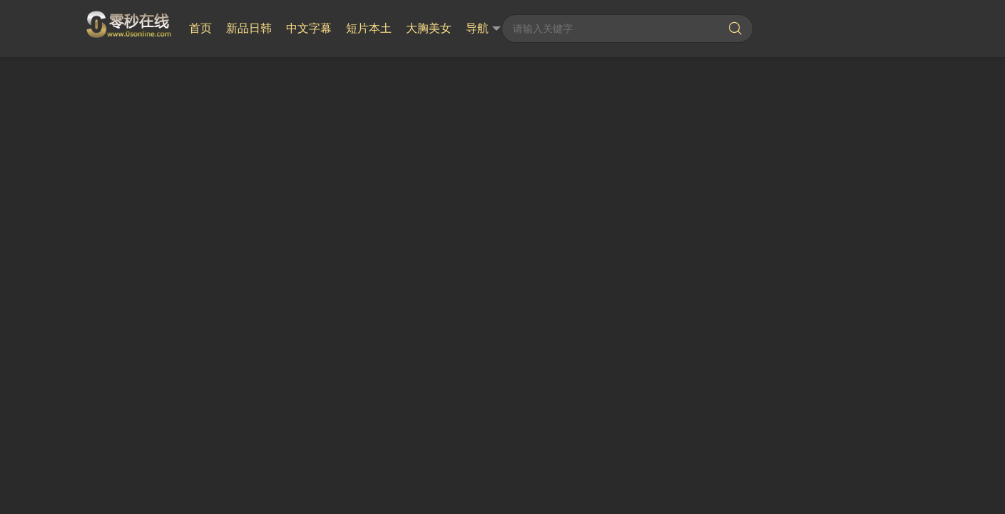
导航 (483, 28)
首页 (200, 28)
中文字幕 (309, 28)
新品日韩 (249, 28)
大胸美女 (429, 28)
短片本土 (369, 28)
